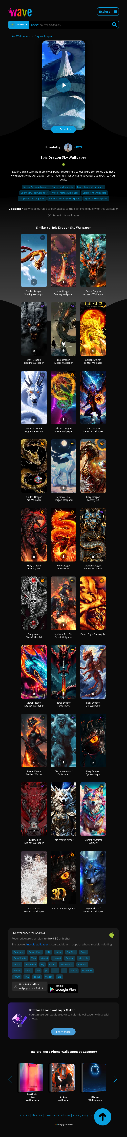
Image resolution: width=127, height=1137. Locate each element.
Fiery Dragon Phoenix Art (63, 567)
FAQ (93, 1115)
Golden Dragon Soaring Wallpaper (34, 293)
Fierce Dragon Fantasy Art (63, 704)
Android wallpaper (36, 944)
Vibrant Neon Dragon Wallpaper (34, 704)
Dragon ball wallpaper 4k (32, 198)
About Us (37, 1115)
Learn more (63, 1032)
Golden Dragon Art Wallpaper (34, 498)
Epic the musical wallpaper (34, 192)
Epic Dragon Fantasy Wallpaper (93, 430)
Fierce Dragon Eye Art (63, 908)
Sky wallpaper (43, 36)
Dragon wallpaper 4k (62, 186)
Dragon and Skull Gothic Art (34, 636)
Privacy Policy (80, 1115)
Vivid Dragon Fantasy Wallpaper (63, 293)
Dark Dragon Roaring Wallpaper (34, 361)
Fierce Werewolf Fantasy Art (63, 773)
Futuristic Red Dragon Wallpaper (34, 841)
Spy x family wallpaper (96, 198)
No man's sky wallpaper (35, 186)
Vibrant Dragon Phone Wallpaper (63, 430)
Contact (24, 1115)
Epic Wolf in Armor (63, 839)
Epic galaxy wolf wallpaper (90, 186)
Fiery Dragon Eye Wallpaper (93, 773)
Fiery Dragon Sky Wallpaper (93, 704)
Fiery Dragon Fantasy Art (93, 498)
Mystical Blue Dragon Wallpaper (63, 498)
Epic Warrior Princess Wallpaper (34, 910)
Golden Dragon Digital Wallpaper (93, 361)
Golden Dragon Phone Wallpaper (93, 567)
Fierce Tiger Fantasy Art (93, 634)
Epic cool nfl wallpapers (94, 192)
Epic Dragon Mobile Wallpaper (63, 361)
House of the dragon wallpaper (65, 198)
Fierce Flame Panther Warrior (33, 773)
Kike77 (72, 147)
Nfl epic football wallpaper (65, 192)
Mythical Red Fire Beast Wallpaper (63, 636)
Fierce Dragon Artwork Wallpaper (93, 293)
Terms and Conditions (57, 1115)
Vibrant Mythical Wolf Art (93, 841)
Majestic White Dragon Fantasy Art (33, 430)
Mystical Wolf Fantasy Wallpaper (93, 910)
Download (63, 130)
